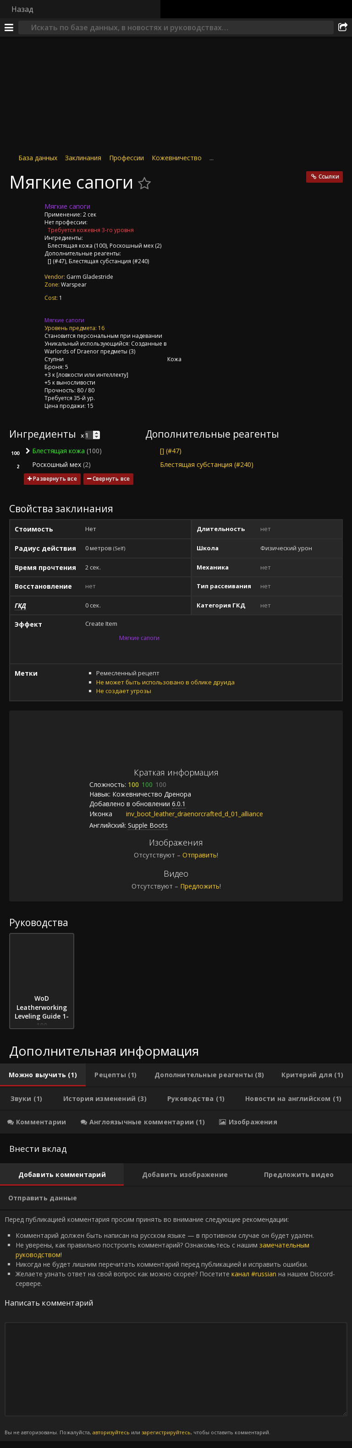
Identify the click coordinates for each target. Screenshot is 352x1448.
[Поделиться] (343, 27)
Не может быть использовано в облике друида (165, 682)
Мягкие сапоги (64, 320)
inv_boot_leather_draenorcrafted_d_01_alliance (187, 813)
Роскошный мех (132, 245)
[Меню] (9, 27)
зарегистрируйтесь (166, 1432)
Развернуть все (55, 479)
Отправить (199, 855)
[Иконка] (25, 213)
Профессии (126, 157)
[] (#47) (57, 261)
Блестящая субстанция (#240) (109, 261)
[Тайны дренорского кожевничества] (72, 298)
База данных (37, 157)
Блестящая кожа (70, 245)
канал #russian (253, 1273)
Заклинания (83, 157)
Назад (22, 9)
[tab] (43, 1074)
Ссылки (329, 176)
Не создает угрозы (123, 691)
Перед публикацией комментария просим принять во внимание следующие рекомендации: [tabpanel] (176, 1326)
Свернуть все (111, 479)
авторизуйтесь (111, 1432)
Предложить (200, 886)
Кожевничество (177, 157)
